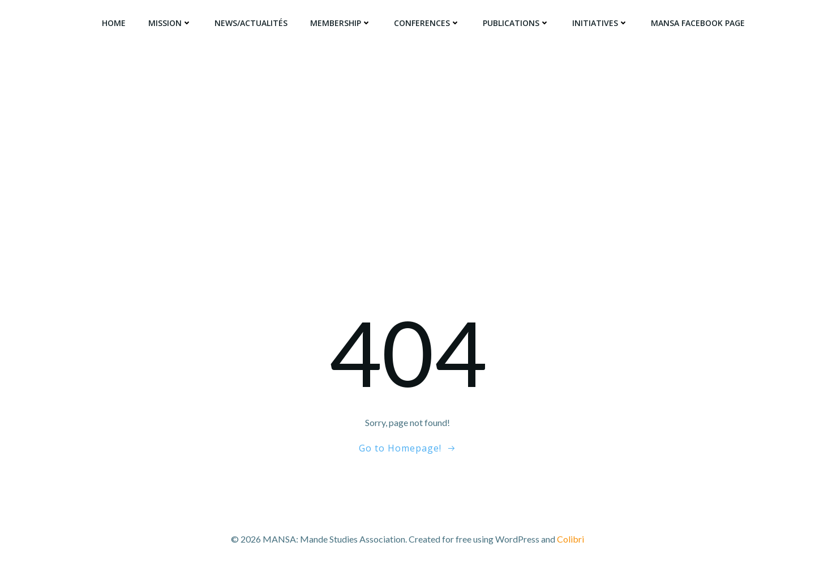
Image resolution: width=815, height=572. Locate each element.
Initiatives (600, 23)
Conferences (427, 23)
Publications (516, 23)
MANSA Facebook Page (698, 23)
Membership (340, 23)
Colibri (570, 539)
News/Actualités (251, 23)
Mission (170, 23)
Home (114, 23)
